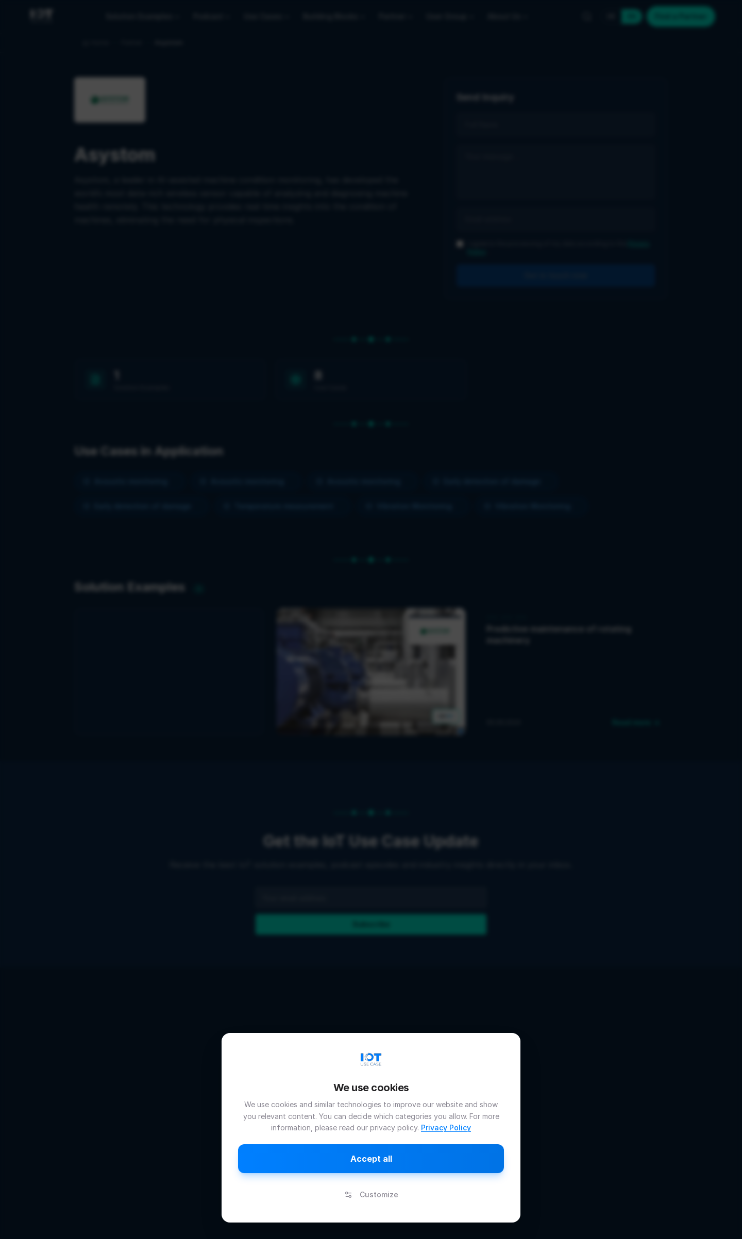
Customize (371, 1194)
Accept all (371, 1159)
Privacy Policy (446, 1127)
